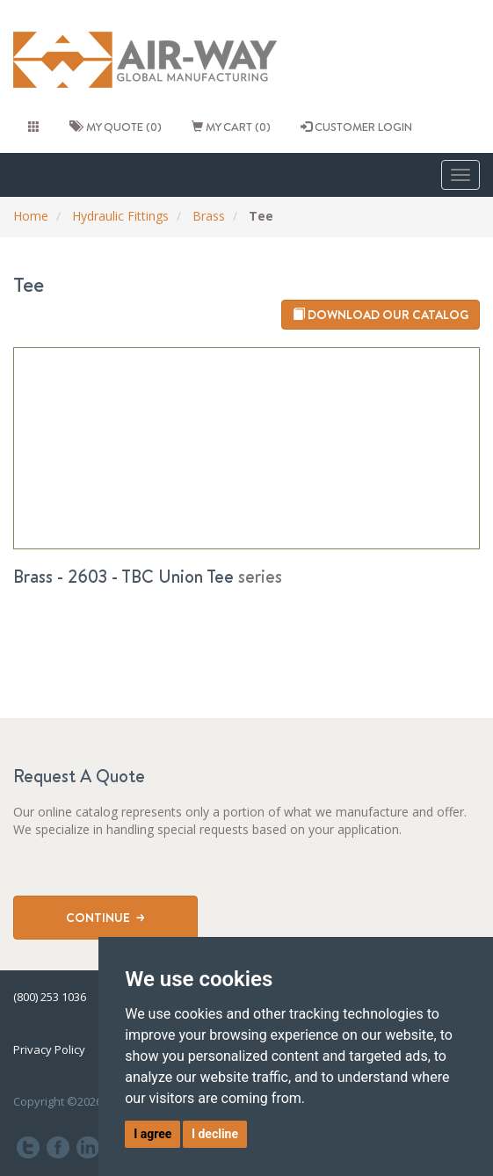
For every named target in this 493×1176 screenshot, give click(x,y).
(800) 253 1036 (49, 997)
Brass (208, 215)
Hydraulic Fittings (120, 215)
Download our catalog (380, 314)
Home (30, 215)
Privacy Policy (49, 1049)
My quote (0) (115, 126)
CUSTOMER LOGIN (356, 126)
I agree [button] (152, 1134)
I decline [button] (215, 1134)
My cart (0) (231, 126)
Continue (105, 917)
